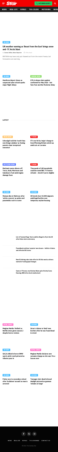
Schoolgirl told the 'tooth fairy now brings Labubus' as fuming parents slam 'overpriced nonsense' (14, 144)
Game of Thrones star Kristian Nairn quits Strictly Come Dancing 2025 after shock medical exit (34, 272)
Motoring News (9, 164)
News (4, 9)
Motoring (46, 9)
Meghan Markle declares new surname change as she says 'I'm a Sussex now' (42, 356)
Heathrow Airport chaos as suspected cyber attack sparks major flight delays (14, 82)
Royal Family (8, 324)
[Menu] (3, 3)
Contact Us (45, 440)
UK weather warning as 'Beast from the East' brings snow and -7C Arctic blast (28, 48)
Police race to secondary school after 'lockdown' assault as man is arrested (15, 381)
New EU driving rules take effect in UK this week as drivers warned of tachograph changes (34, 261)
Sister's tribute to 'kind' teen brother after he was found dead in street (42, 330)
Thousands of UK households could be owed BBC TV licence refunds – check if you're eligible (42, 170)
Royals (23, 9)
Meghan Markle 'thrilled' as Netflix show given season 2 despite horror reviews (13, 330)
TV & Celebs (34, 9)
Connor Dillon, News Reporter (13, 52)
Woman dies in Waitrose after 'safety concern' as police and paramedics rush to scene (14, 198)
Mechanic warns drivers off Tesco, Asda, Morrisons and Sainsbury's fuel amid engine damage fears (13, 171)
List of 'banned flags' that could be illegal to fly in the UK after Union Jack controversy (34, 238)
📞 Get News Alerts (43, 3)
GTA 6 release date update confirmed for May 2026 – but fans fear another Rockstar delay (42, 82)
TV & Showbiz (34, 440)
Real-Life (14, 9)
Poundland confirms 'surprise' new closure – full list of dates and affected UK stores (35, 249)
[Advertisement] (29, 102)
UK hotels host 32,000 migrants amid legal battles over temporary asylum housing (42, 198)
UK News (6, 42)
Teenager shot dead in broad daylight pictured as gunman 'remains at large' (41, 381)
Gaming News (36, 76)
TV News (34, 137)
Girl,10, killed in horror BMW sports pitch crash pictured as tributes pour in (13, 356)
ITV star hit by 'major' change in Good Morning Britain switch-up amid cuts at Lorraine (42, 143)
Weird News (7, 137)
